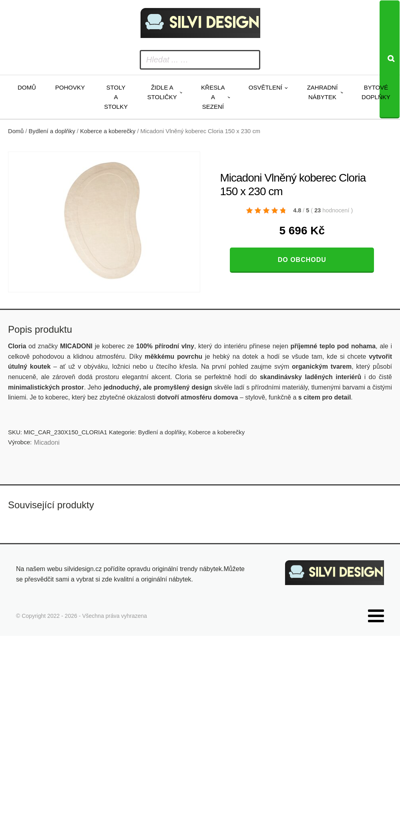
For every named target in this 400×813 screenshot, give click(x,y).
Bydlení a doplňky (52, 131)
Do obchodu (302, 259)
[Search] (390, 59)
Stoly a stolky (116, 97)
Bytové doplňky (376, 92)
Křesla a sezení (213, 97)
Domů (27, 87)
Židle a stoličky (162, 92)
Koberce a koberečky (107, 131)
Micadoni (47, 442)
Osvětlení (265, 87)
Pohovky (70, 87)
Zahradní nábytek (322, 92)
